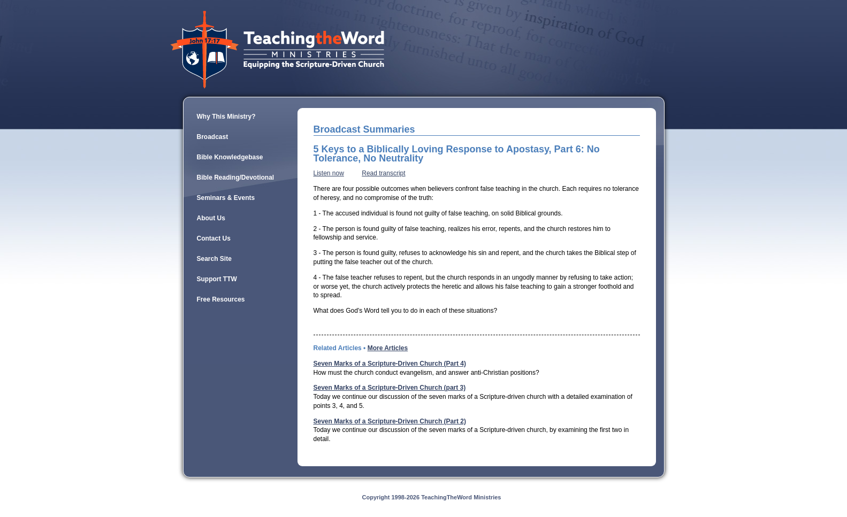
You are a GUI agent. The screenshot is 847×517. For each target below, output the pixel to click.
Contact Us (214, 238)
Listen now (329, 173)
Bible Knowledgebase (230, 157)
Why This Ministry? (226, 116)
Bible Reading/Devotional (235, 177)
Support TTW (217, 279)
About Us (211, 218)
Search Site (214, 259)
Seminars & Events (226, 198)
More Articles (388, 348)
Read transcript (383, 173)
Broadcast (212, 137)
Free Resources (221, 299)
